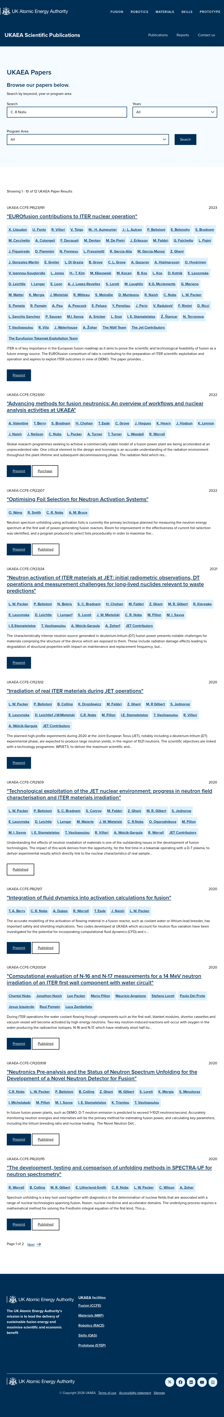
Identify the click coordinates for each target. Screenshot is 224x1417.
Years (136, 103)
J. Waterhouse (65, 327)
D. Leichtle (17, 284)
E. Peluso (99, 305)
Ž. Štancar (169, 316)
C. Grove (122, 423)
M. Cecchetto (19, 240)
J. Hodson (184, 423)
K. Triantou (120, 1102)
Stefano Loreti (163, 995)
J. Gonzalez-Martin (24, 262)
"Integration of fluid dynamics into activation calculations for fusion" (89, 898)
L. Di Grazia (74, 262)
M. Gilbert (126, 1091)
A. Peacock (77, 305)
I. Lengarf (64, 614)
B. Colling (65, 704)
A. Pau (57, 305)
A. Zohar (187, 1187)
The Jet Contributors (148, 327)
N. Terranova (193, 316)
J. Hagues (143, 423)
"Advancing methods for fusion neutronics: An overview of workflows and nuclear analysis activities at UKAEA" (105, 406)
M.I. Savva (75, 316)
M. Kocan (124, 273)
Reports (183, 35)
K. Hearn (164, 423)
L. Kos (157, 273)
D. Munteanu (128, 294)
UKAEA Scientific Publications (42, 35)
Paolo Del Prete (192, 995)
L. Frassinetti (94, 251)
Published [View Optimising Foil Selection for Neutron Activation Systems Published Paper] (45, 549)
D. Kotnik (175, 273)
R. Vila (44, 327)
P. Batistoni (156, 229)
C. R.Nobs (136, 821)
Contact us (206, 35)
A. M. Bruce (78, 512)
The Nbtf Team (114, 327)
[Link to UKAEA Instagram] (213, 1382)
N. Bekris (64, 604)
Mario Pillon (100, 995)
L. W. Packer (192, 294)
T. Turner (115, 434)
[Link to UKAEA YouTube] (202, 1382)
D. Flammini (44, 251)
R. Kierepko (202, 604)
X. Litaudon (18, 229)
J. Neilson (35, 434)
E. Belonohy (180, 229)
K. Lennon (206, 423)
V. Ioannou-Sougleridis (27, 273)
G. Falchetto (183, 240)
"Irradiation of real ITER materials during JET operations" (75, 691)
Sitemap (159, 1392)
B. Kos (142, 273)
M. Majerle (85, 821)
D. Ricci (203, 305)
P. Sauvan (54, 316)
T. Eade (104, 423)
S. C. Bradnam (89, 604)
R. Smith (34, 512)
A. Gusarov (140, 262)
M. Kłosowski (100, 273)
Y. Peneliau (121, 305)
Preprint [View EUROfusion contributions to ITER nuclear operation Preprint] (19, 375)
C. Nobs (170, 294)
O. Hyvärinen (195, 262)
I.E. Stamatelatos (134, 715)
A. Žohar (90, 327)
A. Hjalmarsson (166, 262)
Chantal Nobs (20, 995)
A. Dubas (60, 910)
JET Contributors (139, 625)
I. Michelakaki (20, 1102)
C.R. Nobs (88, 715)
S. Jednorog (180, 704)
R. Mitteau (81, 294)
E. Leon (56, 284)
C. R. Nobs (54, 512)
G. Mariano (190, 284)
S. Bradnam (204, 229)
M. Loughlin (134, 284)
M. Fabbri (160, 240)
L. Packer (74, 434)
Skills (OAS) (87, 1335)
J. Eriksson (139, 240)
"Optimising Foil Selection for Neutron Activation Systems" (77, 499)
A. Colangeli (45, 240)
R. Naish (151, 294)
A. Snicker (97, 316)
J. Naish (15, 434)
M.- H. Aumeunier (103, 229)
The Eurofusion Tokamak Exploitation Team (43, 338)
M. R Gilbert (155, 704)
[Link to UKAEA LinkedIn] (191, 1382)
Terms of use (107, 1392)
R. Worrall (157, 434)
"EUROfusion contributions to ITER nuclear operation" (72, 216)
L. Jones (57, 273)
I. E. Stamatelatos (141, 316)
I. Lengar (38, 284)
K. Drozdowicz (89, 704)
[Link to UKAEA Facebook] (180, 1382)
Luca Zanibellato (78, 1006)
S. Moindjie (104, 294)
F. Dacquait (69, 240)
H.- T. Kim (77, 273)
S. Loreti (112, 284)
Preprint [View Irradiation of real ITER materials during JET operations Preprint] (19, 762)
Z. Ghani (177, 251)
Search (12, 103)
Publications (158, 35)
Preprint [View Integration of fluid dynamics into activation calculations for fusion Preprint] (19, 947)
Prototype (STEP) (92, 1345)
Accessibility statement (135, 1392)
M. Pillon (154, 614)
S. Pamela (17, 305)
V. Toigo (76, 229)
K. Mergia (36, 294)
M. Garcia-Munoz (151, 251)
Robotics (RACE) (91, 1325)
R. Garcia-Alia (121, 251)
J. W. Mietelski (108, 614)
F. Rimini (185, 305)
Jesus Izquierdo (21, 1006)
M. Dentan (92, 240)
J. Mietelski (59, 294)
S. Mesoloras (189, 1091)
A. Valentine (18, 423)
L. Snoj (116, 316)
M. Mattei (16, 294)
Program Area (17, 131)
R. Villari (58, 229)
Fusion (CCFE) (89, 1305)
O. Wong (15, 512)
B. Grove (96, 262)
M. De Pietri (115, 240)
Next (31, 1244)
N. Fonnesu (69, 251)
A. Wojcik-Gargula (85, 625)
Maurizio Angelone (131, 995)
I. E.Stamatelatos (22, 625)
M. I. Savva (175, 614)
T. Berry (40, 423)
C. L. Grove (117, 262)
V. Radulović (163, 305)
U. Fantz (39, 229)
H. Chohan (84, 423)
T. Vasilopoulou (21, 327)
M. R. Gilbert (178, 604)
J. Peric (142, 305)
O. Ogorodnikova (162, 821)
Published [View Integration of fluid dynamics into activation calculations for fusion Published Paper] (45, 947)
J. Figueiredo (19, 251)
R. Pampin (38, 305)
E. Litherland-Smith (91, 1187)
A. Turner (94, 434)
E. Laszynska (198, 273)
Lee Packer (76, 995)
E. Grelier (51, 262)
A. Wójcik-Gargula (23, 725)
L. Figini (205, 240)
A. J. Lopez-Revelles (84, 284)
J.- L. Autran (132, 229)
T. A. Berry (17, 910)
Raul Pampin (50, 1006)
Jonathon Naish (49, 995)
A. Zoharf (112, 625)
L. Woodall (135, 434)
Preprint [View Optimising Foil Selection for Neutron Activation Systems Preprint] (19, 549)
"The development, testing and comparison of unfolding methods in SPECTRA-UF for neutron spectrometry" (109, 1171)
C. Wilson (166, 1187)
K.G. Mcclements (162, 284)
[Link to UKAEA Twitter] (169, 1382)
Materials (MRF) (91, 1315)
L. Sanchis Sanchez (24, 316)
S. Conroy (94, 810)
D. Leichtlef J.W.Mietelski (55, 715)
